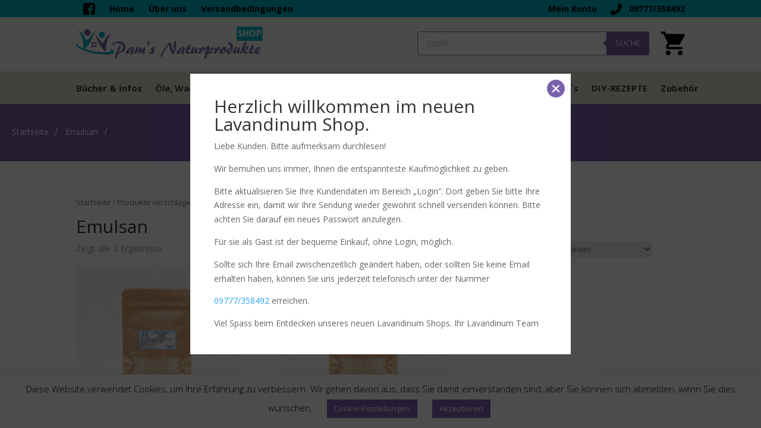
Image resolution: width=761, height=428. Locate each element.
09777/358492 (241, 300)
